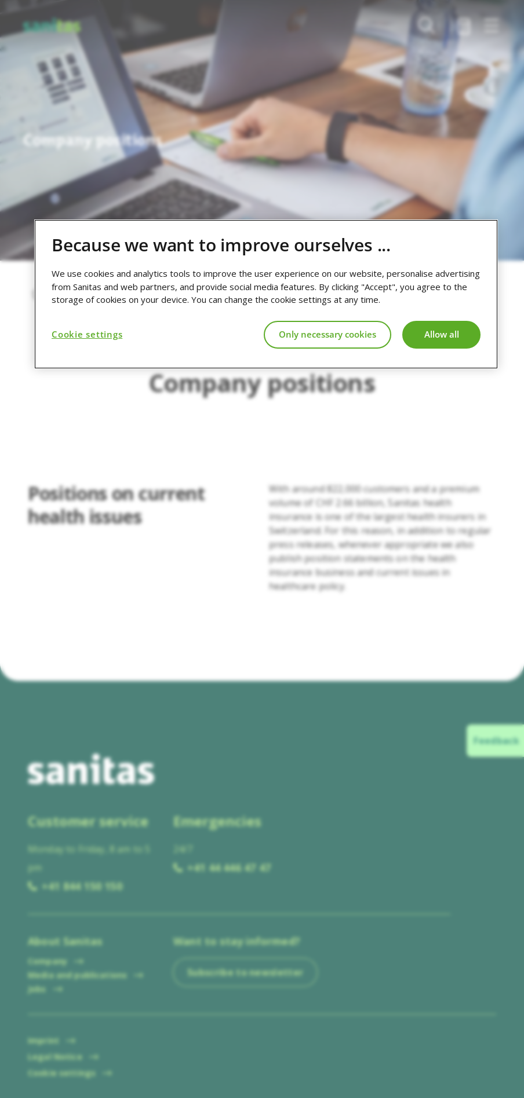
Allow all (441, 334)
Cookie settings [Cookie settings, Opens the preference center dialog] (87, 334)
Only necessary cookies (327, 334)
